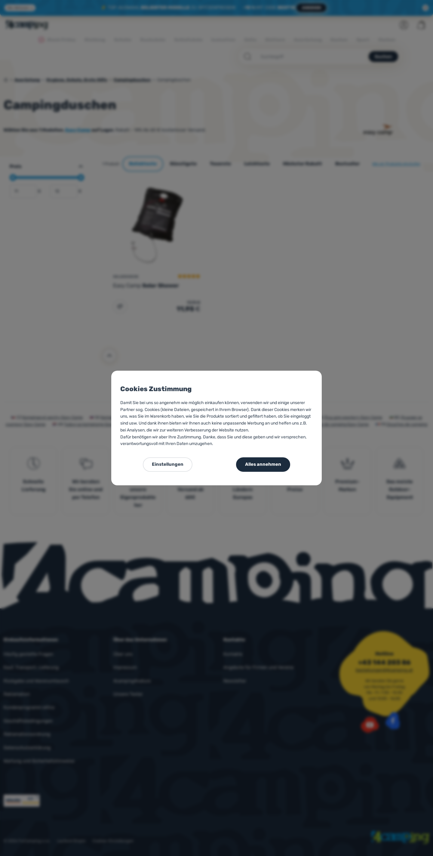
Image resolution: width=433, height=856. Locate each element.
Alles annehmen (263, 464)
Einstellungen (167, 464)
